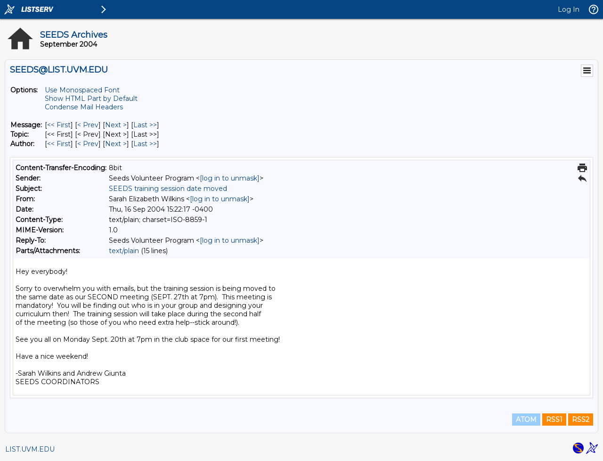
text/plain (124, 251)
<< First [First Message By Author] (59, 144)
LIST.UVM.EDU (30, 449)
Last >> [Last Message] (145, 125)
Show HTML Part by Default (91, 98)
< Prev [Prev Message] (87, 125)
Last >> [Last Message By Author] (145, 144)
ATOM (526, 419)
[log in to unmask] (230, 178)
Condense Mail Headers (84, 107)
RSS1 (554, 419)
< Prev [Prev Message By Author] (87, 144)
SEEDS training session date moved (168, 188)
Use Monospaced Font (82, 90)
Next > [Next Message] (116, 125)
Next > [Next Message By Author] (116, 144)
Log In (568, 9)
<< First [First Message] (59, 125)
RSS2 (580, 419)
